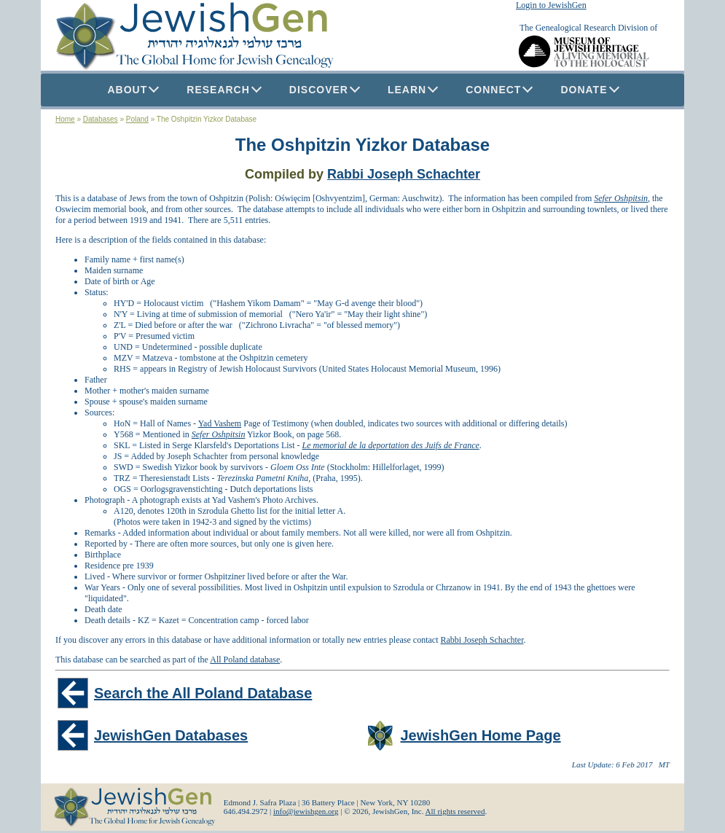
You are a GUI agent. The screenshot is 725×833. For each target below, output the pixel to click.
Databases (100, 119)
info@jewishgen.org (306, 811)
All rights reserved (455, 811)
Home (65, 119)
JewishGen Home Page (481, 735)
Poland (137, 119)
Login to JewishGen (551, 5)
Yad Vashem (220, 423)
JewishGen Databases (171, 735)
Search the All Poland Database (203, 693)
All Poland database (245, 659)
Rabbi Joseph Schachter (403, 174)
